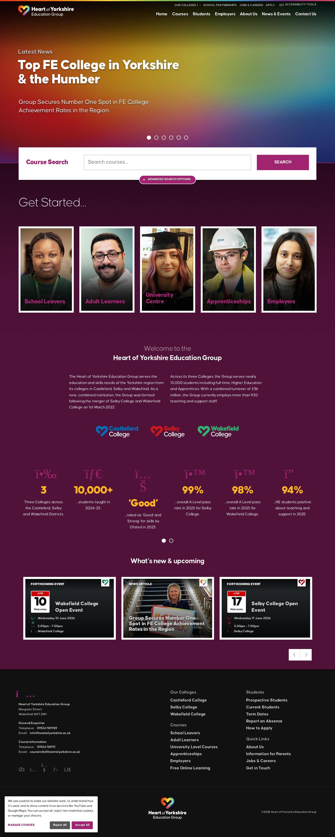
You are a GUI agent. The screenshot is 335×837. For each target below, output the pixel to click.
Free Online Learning (190, 768)
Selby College (183, 707)
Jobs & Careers (251, 5)
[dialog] (51, 814)
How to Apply (259, 728)
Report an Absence (264, 721)
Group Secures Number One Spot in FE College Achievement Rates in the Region (167, 623)
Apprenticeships (186, 754)
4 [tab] (171, 138)
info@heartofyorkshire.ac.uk (50, 733)
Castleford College (188, 700)
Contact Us (305, 14)
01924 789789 (47, 728)
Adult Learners (184, 740)
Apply (270, 5)
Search (282, 162)
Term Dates (257, 714)
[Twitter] (56, 770)
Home (162, 14)
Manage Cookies (21, 825)
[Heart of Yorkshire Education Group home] (46, 9)
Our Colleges (185, 5)
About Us (248, 14)
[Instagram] (33, 770)
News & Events (276, 14)
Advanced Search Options (169, 179)
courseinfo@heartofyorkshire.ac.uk (55, 752)
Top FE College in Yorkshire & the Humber (98, 72)
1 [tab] (149, 138)
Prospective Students (267, 700)
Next (306, 655)
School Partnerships (220, 5)
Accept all (82, 825)
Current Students (262, 707)
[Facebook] (21, 770)
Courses (180, 14)
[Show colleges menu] (199, 5)
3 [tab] (164, 138)
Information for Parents (268, 754)
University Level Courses (194, 747)
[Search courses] (167, 162)
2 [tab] (156, 138)
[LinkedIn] (67, 770)
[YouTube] (44, 770)
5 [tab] (179, 138)
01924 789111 (46, 747)
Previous (294, 655)
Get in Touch (258, 768)
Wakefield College (188, 714)
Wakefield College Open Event (76, 607)
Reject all (60, 825)
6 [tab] (186, 138)
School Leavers (185, 733)
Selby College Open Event (274, 607)
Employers (225, 14)
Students (201, 14)
